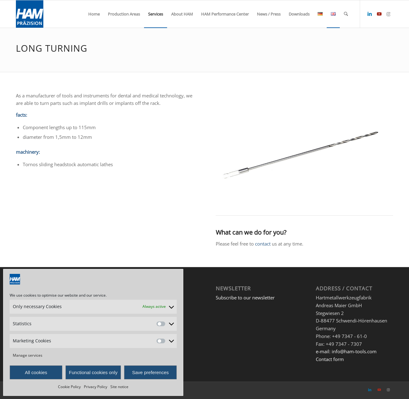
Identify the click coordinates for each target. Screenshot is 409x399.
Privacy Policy (95, 386)
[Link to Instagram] (388, 13)
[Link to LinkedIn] (369, 13)
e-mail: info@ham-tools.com (346, 351)
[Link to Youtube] (379, 13)
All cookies (36, 372)
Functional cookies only (93, 372)
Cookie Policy (69, 386)
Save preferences (150, 372)
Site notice (119, 386)
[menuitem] (94, 14)
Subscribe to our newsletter (245, 297)
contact (263, 244)
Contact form (330, 359)
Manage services (27, 355)
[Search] (346, 14)
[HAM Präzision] (29, 14)
